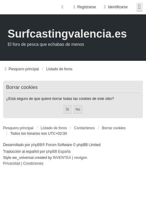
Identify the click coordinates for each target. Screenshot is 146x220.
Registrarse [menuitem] (84, 7)
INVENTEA (62, 158)
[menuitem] (11, 163)
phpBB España (58, 151)
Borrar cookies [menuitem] (114, 128)
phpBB (36, 145)
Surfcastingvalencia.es (67, 34)
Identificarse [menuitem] (115, 7)
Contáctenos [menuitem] (84, 128)
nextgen (80, 158)
